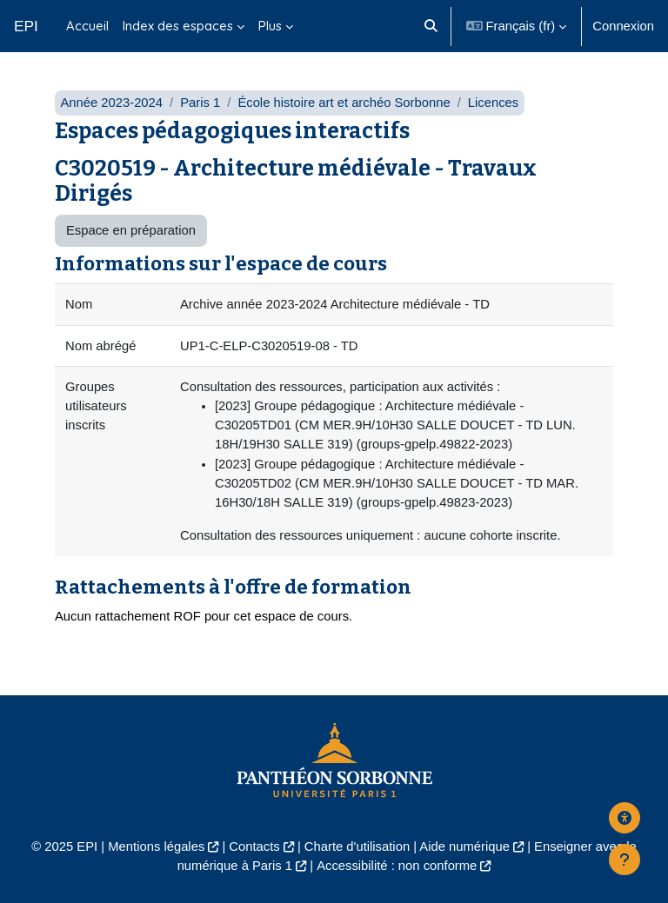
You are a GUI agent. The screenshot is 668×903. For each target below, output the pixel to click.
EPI (26, 26)
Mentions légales (156, 846)
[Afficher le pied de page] (624, 859)
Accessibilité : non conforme (397, 866)
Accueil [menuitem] (87, 25)
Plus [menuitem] (270, 25)
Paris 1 (200, 103)
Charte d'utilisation (357, 846)
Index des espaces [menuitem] (178, 25)
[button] (432, 26)
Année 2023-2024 (111, 103)
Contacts (254, 846)
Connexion (623, 26)
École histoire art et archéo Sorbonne (343, 103)
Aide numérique (464, 846)
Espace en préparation (131, 230)
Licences (493, 103)
